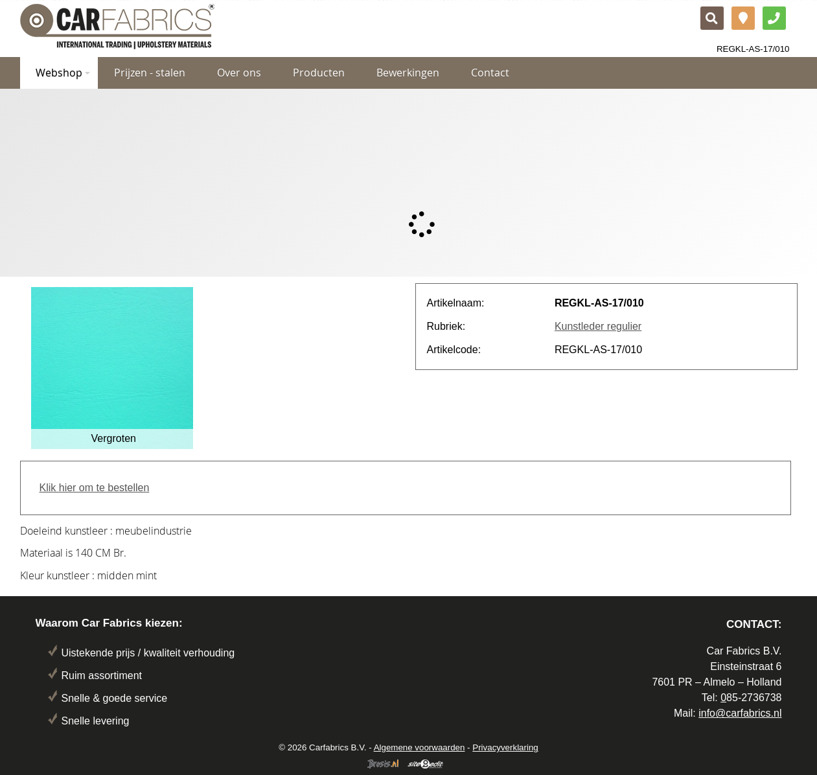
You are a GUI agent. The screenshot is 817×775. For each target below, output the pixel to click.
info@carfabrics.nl (739, 713)
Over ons (239, 72)
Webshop (63, 72)
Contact (490, 72)
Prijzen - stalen (149, 72)
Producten (319, 72)
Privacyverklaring (505, 747)
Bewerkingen (407, 72)
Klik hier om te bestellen (95, 487)
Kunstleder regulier (598, 326)
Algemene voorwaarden (419, 747)
